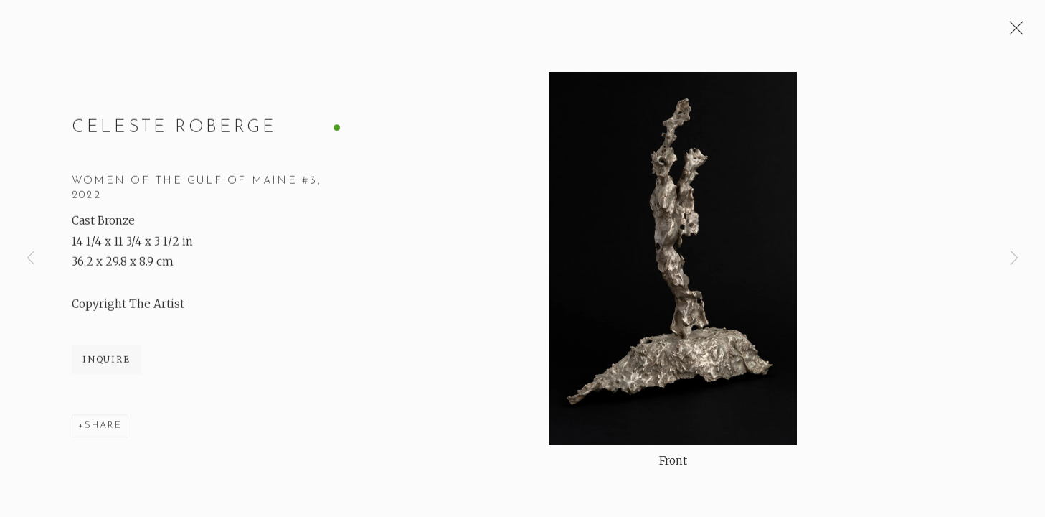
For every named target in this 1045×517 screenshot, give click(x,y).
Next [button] (1014, 258)
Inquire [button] (106, 360)
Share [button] (103, 426)
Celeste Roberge (174, 128)
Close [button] (1012, 32)
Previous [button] (31, 258)
